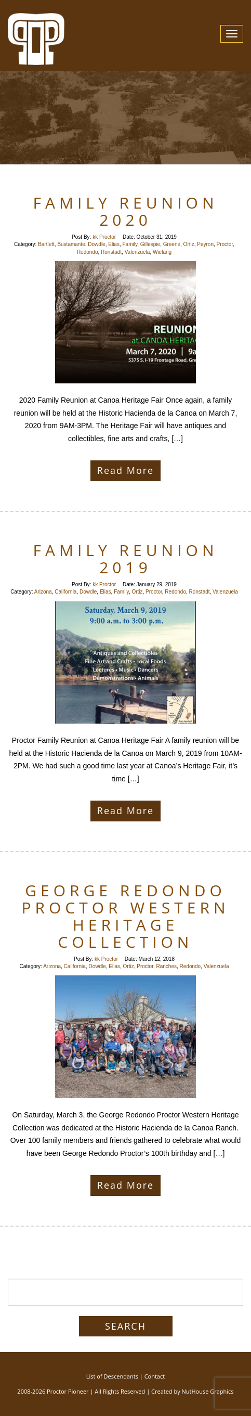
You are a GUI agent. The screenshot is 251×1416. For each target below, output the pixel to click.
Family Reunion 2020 (125, 211)
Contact (154, 1376)
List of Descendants (112, 1376)
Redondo (87, 252)
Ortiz (188, 244)
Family (130, 244)
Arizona (43, 592)
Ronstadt (111, 252)
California (65, 592)
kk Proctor (104, 237)
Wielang (162, 252)
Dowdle (96, 244)
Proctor (225, 244)
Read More (125, 470)
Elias (114, 244)
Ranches (166, 966)
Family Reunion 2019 (125, 558)
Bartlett (46, 244)
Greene (171, 244)
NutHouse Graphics (208, 1391)
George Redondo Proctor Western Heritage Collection (125, 916)
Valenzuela (137, 252)
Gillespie (150, 244)
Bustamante (71, 244)
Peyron (205, 244)
